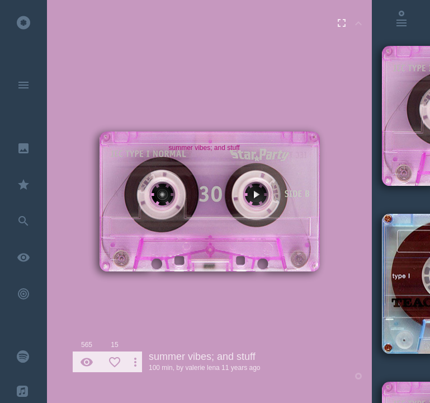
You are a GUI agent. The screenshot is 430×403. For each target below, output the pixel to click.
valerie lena (202, 368)
